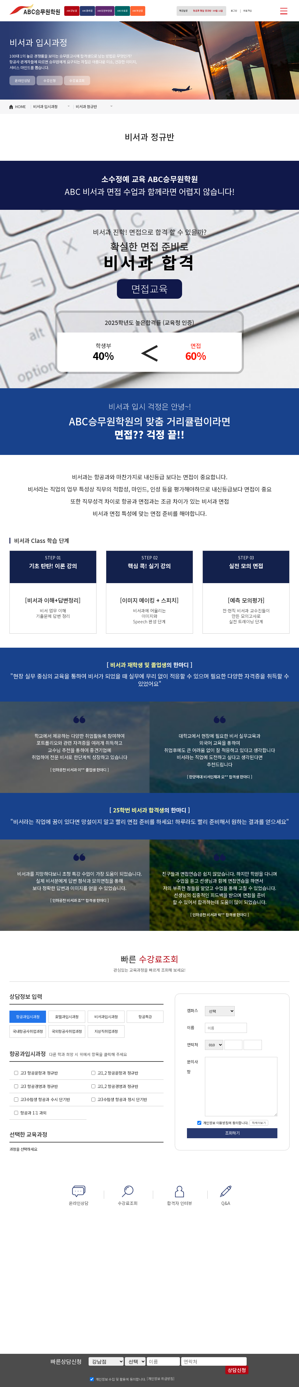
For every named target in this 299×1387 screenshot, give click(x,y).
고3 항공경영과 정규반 (39, 1086)
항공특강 (145, 1016)
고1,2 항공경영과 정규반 (117, 1086)
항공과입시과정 (28, 1016)
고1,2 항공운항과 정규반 (117, 1073)
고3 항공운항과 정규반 (39, 1073)
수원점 (142, 10)
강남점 (74, 10)
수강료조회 (77, 80)
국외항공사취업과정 (67, 1031)
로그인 (229, 10)
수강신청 (50, 80)
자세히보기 (259, 1123)
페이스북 (260, 10)
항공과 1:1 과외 (33, 1113)
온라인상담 (22, 80)
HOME (20, 106)
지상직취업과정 (106, 1031)
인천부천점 (118, 10)
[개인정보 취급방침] (160, 1378)
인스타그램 (271, 10)
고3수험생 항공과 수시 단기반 (45, 1099)
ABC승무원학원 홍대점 (34, 9)
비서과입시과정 (106, 1016)
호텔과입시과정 (67, 1016)
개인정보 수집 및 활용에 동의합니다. (121, 1379)
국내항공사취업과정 (28, 1031)
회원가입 (246, 10)
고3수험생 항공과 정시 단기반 (122, 1099)
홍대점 (95, 10)
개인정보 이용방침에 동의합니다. (225, 1122)
